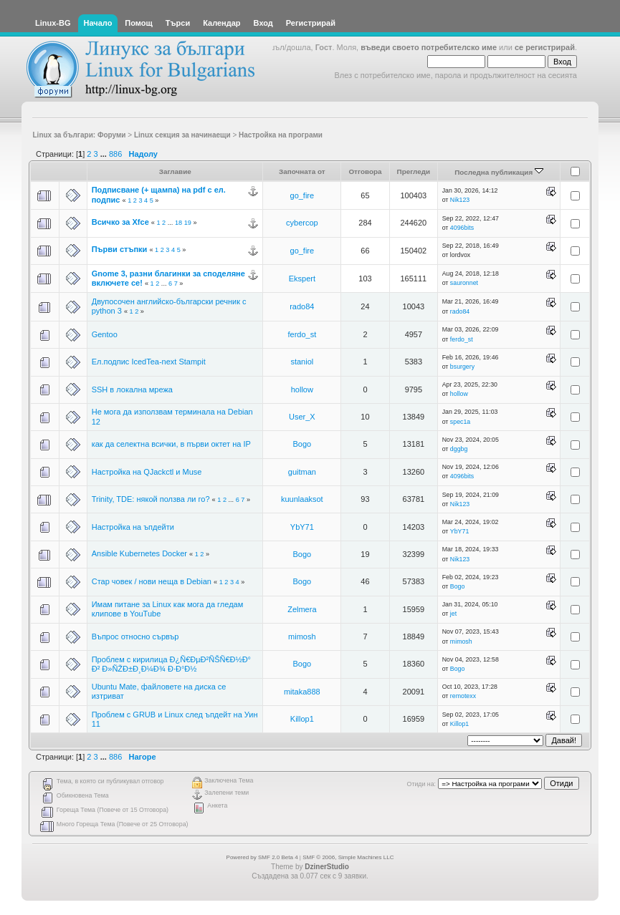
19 (187, 222)
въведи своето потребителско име (429, 47)
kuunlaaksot (302, 499)
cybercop (302, 222)
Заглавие (175, 171)
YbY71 (302, 527)
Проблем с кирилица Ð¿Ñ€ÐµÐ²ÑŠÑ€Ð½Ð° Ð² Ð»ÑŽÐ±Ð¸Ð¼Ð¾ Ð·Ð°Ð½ (171, 664)
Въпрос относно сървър (135, 636)
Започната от (302, 171)
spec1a (460, 421)
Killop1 (302, 719)
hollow (302, 389)
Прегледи (414, 171)
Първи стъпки (120, 249)
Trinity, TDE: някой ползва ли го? (151, 499)
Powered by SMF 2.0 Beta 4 (262, 857)
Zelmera (301, 609)
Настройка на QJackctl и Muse (147, 472)
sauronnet (464, 282)
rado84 (302, 306)
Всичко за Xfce (120, 222)
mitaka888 (302, 691)
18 (178, 222)
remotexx (463, 695)
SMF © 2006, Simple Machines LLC (348, 857)
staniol (301, 361)
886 (115, 154)
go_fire (302, 195)
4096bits (462, 227)
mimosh (302, 636)
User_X (302, 416)
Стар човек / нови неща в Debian (151, 581)
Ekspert (302, 278)
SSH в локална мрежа (132, 389)
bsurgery (462, 366)
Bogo (301, 444)
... (104, 154)
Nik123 (459, 199)
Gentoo (105, 334)
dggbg (458, 448)
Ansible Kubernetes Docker (139, 553)
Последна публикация (498, 172)
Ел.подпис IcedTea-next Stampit (149, 361)
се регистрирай (545, 47)
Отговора (364, 171)
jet (453, 613)
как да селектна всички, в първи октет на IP (171, 444)
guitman (302, 472)
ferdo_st (301, 334)
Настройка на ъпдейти (133, 527)
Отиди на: (421, 784)
